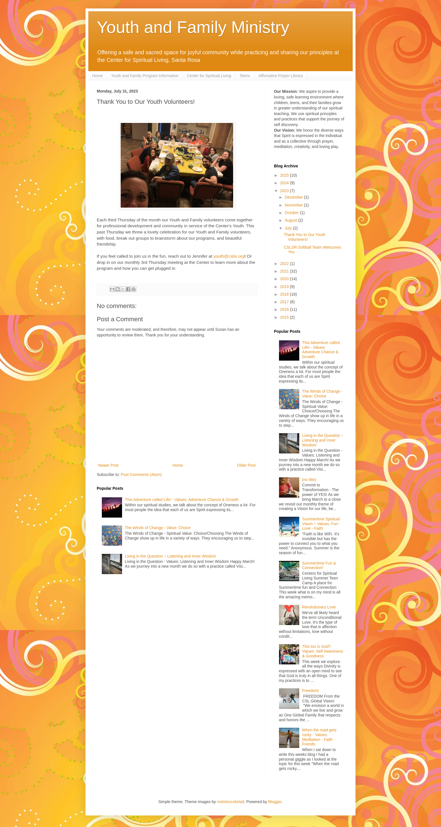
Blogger (275, 801)
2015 (285, 317)
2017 (285, 302)
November (294, 205)
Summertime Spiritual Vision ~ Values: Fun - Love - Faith (321, 524)
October (292, 212)
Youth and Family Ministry (193, 27)
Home (97, 75)
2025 (285, 175)
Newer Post (108, 465)
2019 (285, 286)
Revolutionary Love (319, 607)
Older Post (246, 465)
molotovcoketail (230, 801)
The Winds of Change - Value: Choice (158, 527)
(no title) (309, 479)
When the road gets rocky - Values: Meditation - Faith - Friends (319, 737)
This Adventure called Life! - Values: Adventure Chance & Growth (181, 499)
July (289, 228)
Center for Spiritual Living (209, 75)
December (294, 197)
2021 (285, 271)
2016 (285, 309)
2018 (285, 294)
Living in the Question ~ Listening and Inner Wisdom (170, 556)
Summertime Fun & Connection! (319, 565)
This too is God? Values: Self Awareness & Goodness (322, 651)
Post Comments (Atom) (141, 474)
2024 (285, 183)
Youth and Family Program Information (144, 75)
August (291, 220)
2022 (285, 263)
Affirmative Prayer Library (280, 75)
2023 (285, 190)
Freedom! (310, 690)
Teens (245, 75)
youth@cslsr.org (229, 256)
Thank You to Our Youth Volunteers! (304, 237)
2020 (285, 279)
